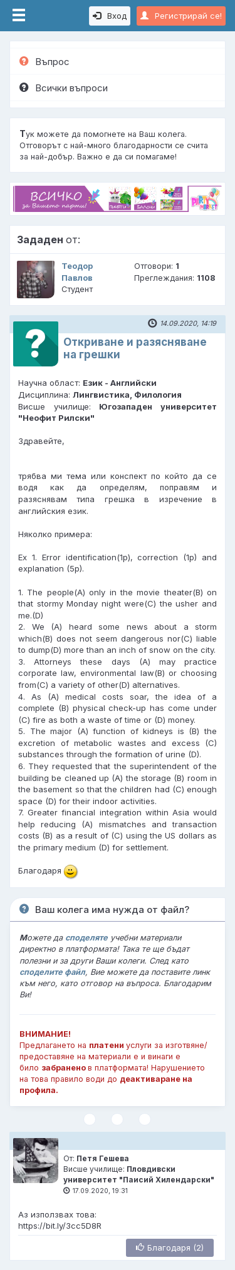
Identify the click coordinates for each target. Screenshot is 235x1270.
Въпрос (44, 62)
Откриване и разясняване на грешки (135, 348)
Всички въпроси (63, 88)
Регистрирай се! (181, 16)
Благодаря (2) (170, 1247)
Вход (110, 16)
